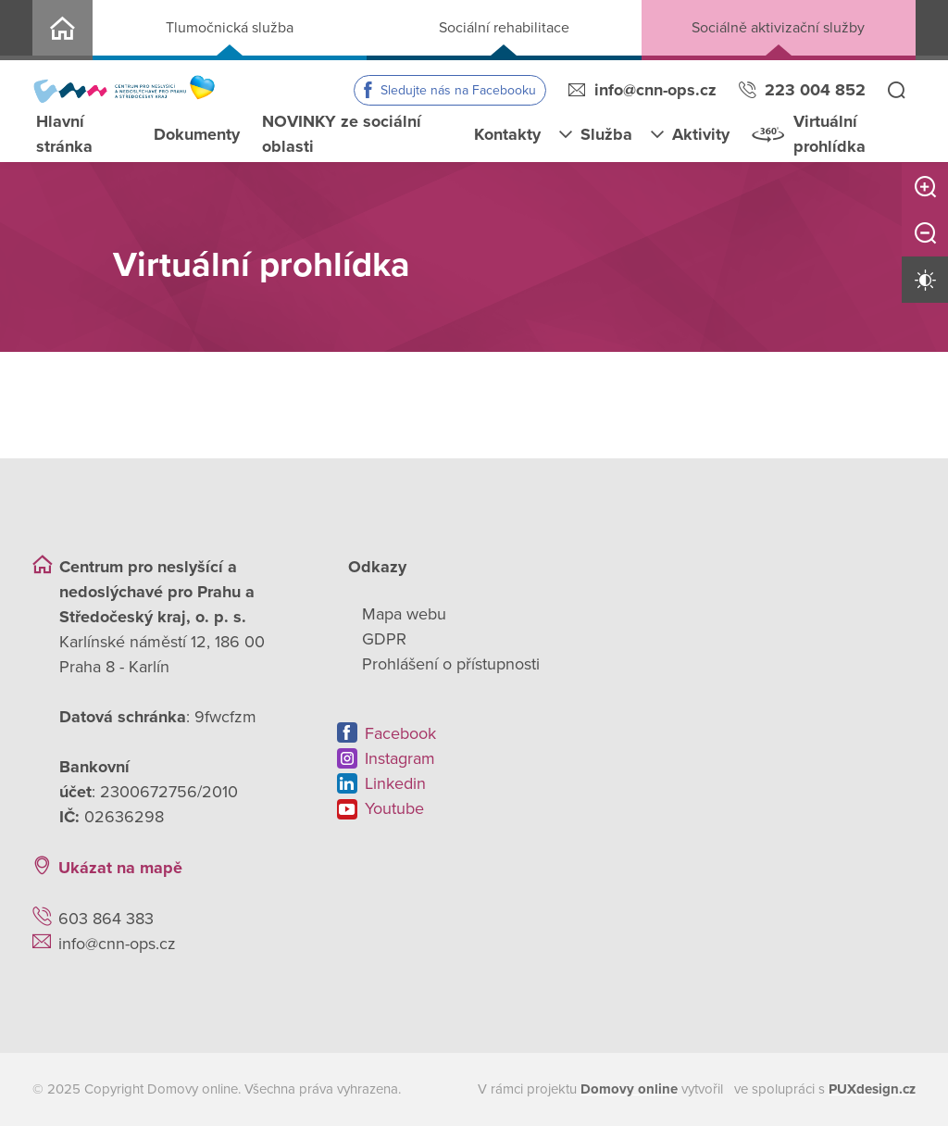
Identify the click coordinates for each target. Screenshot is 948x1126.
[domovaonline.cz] (629, 1089)
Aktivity (701, 134)
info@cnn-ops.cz (655, 90)
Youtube (394, 808)
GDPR (384, 639)
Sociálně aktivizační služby (778, 28)
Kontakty (507, 134)
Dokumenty (197, 134)
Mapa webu (404, 614)
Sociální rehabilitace (504, 28)
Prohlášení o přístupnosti (451, 664)
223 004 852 (815, 90)
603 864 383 (106, 918)
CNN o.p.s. (62, 30)
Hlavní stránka (64, 133)
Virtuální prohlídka (829, 133)
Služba (606, 134)
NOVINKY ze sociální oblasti (341, 133)
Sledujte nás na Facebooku (458, 90)
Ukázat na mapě (120, 867)
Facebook (400, 733)
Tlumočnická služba (229, 28)
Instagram (400, 758)
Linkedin (395, 783)
